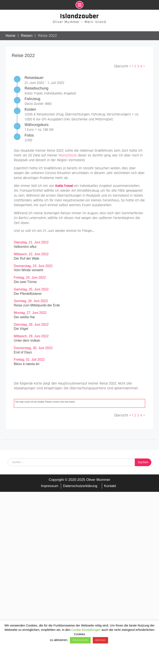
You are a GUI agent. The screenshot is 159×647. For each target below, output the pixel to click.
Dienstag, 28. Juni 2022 (31, 324)
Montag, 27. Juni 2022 (30, 312)
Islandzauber (79, 16)
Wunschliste (68, 155)
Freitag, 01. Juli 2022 (29, 359)
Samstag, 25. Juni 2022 (31, 289)
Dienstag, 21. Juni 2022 (31, 242)
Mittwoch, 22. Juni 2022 (31, 254)
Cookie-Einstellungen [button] (86, 629)
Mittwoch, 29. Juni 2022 (31, 336)
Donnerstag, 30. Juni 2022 (33, 348)
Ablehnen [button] (100, 640)
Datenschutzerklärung (80, 486)
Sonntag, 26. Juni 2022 (31, 301)
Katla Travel (64, 185)
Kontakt (110, 486)
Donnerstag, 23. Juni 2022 (33, 266)
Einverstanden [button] (80, 640)
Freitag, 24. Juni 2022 (30, 277)
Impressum (49, 486)
